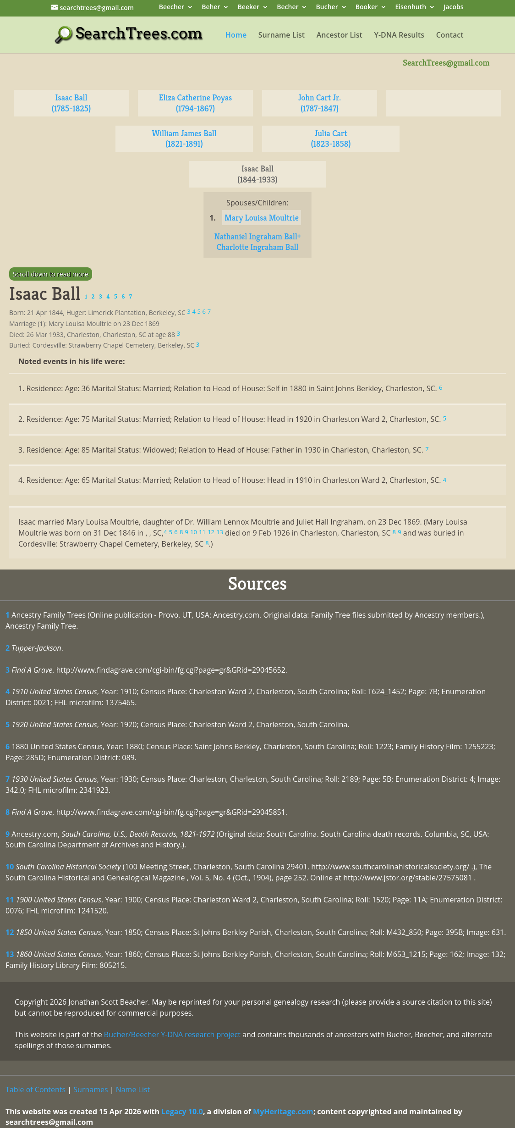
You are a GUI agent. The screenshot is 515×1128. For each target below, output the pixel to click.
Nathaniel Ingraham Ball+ (257, 236)
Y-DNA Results (399, 36)
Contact (450, 36)
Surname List (281, 36)
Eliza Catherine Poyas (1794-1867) (195, 103)
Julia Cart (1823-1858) (331, 138)
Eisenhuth (410, 7)
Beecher (171, 7)
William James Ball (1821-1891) (184, 138)
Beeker (249, 7)
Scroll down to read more (50, 274)
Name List (133, 1089)
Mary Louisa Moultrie (262, 217)
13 (9, 954)
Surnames (90, 1089)
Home (236, 36)
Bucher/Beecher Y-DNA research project (172, 1034)
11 (9, 900)
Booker (367, 7)
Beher (211, 7)
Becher (287, 7)
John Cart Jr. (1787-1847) (319, 103)
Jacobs (453, 7)
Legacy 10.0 (182, 1111)
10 (9, 867)
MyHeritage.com (283, 1111)
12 (9, 932)
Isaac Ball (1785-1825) (71, 103)
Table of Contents (35, 1089)
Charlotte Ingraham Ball (258, 247)
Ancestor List (339, 36)
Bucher (327, 7)
